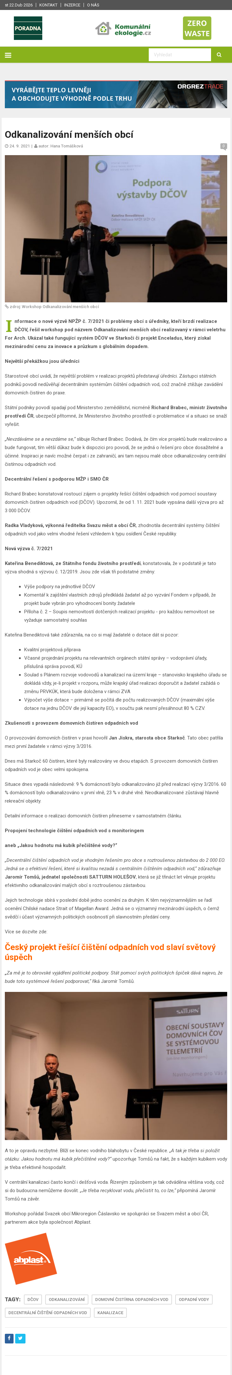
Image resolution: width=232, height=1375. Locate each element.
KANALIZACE (110, 1312)
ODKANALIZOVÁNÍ (67, 1299)
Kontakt (48, 5)
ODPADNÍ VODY (194, 1299)
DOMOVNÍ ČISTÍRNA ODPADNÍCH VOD (131, 1299)
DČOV (32, 1299)
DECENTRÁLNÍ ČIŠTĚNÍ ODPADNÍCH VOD (47, 1312)
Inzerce (72, 5)
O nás (93, 5)
